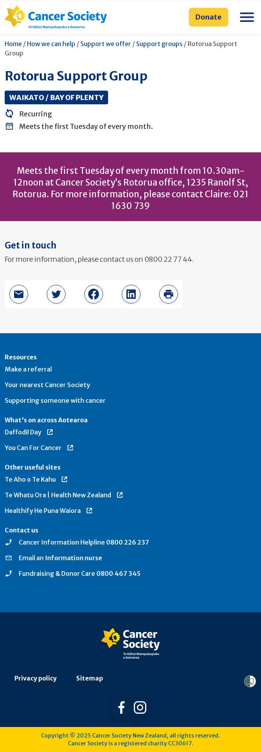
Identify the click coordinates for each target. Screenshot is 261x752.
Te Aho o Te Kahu (36, 479)
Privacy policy (35, 678)
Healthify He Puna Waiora (49, 510)
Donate (208, 17)
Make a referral (28, 369)
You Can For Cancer (39, 448)
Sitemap (89, 678)
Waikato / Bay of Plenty (56, 97)
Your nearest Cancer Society (47, 385)
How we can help (51, 44)
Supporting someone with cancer (55, 400)
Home (13, 44)
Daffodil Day (29, 432)
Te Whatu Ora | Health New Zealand (64, 495)
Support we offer (105, 44)
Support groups (159, 44)
